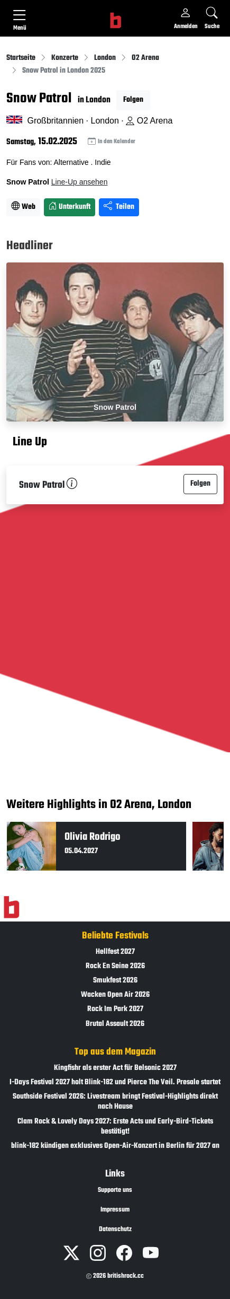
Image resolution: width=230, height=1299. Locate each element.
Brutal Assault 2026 (115, 1024)
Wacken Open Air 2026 (115, 995)
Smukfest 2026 (115, 981)
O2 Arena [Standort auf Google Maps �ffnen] (149, 120)
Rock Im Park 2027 (115, 1009)
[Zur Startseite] (11, 907)
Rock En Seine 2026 (115, 966)
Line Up (30, 442)
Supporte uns (115, 1190)
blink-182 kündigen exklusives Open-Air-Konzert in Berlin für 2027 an (115, 1146)
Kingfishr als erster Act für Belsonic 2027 (115, 1068)
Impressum (115, 1210)
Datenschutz (115, 1229)
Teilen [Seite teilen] (119, 207)
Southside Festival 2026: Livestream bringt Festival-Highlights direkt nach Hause (115, 1102)
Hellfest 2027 (115, 952)
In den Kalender (111, 141)
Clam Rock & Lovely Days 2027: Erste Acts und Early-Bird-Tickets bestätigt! (115, 1127)
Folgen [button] (133, 100)
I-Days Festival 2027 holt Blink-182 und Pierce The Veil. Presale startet (115, 1082)
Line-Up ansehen (79, 182)
